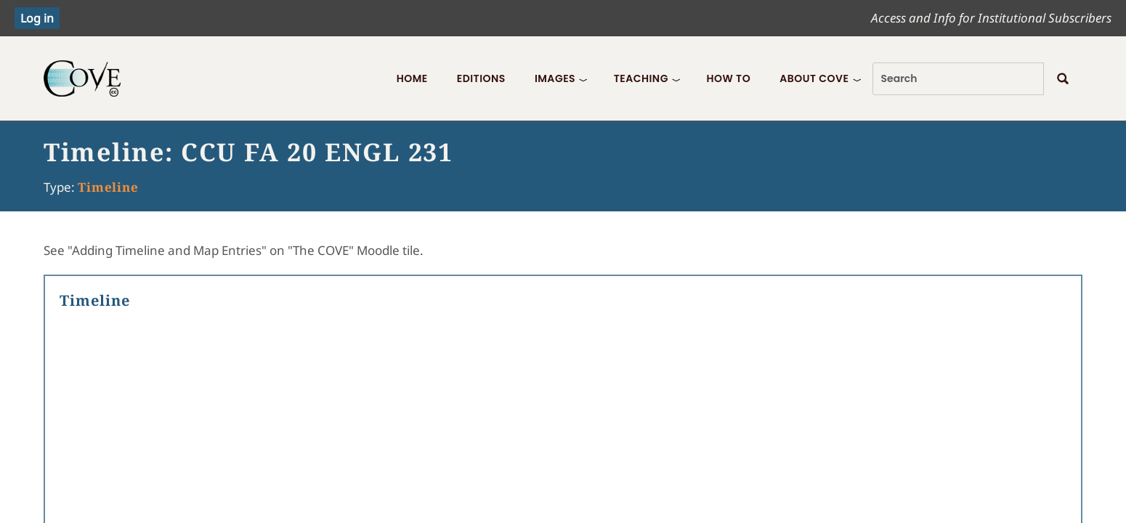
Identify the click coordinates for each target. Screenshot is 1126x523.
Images (555, 78)
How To (728, 78)
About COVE (813, 78)
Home (412, 78)
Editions (481, 78)
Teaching (641, 78)
